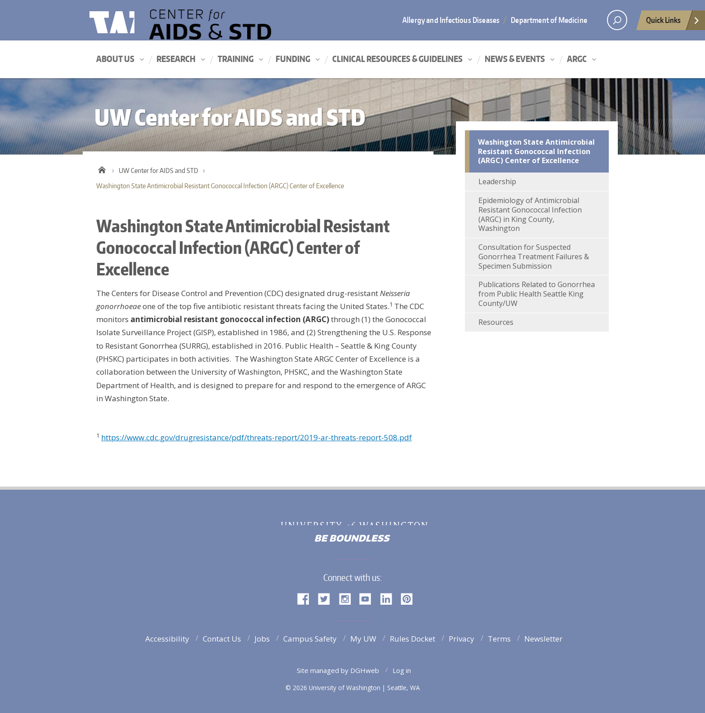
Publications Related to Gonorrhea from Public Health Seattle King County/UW (536, 293)
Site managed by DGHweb (338, 670)
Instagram (348, 598)
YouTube (368, 598)
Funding (293, 58)
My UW (363, 638)
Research (176, 58)
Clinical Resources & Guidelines (397, 58)
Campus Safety (310, 638)
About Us (115, 58)
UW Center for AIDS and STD (238, 24)
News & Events (515, 58)
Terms (499, 638)
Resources (495, 322)
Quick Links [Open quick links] (673, 22)
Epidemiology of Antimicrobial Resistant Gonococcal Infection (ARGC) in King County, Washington (530, 214)
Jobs (262, 638)
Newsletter (543, 638)
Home (101, 168)
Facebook (306, 598)
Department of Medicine (549, 20)
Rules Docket (412, 638)
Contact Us (222, 638)
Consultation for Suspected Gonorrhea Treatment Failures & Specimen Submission (533, 256)
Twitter (327, 598)
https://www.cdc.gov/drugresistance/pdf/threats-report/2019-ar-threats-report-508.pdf (256, 437)
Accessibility (167, 638)
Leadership (497, 181)
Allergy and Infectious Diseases (451, 20)
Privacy (461, 638)
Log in (402, 670)
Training (236, 58)
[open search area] (617, 20)
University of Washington (126, 20)
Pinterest (410, 598)
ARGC (577, 58)
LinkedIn (389, 598)
